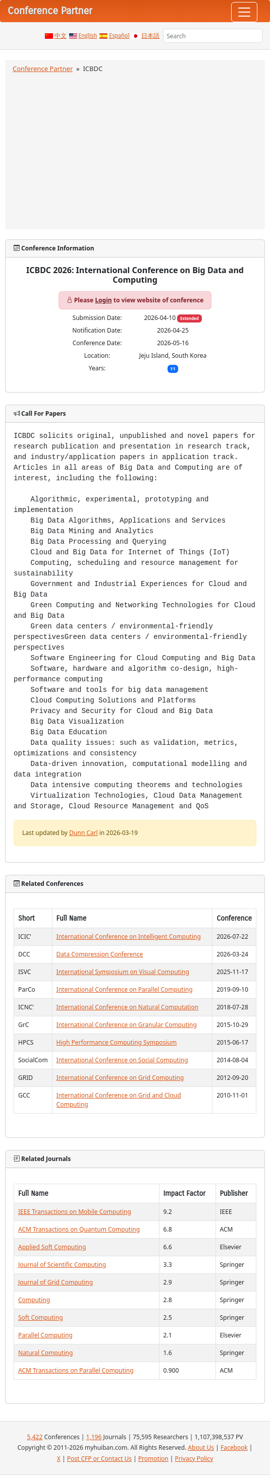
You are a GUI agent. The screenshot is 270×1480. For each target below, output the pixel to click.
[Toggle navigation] (244, 12)
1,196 (94, 1437)
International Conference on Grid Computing (120, 1077)
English (88, 35)
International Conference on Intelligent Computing (129, 936)
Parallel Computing (45, 1335)
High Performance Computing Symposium (117, 1042)
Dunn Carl (83, 832)
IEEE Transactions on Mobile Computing (74, 1211)
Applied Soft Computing (52, 1247)
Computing (34, 1300)
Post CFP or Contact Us (99, 1458)
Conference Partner (43, 68)
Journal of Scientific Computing (62, 1264)
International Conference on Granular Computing (127, 1024)
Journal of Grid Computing (55, 1282)
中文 (61, 35)
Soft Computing (40, 1317)
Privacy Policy (194, 1458)
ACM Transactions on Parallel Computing (76, 1370)
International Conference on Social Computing (122, 1060)
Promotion (153, 1458)
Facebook (234, 1447)
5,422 (35, 1437)
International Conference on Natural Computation (128, 1007)
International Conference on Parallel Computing (125, 989)
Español (119, 35)
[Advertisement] (135, 149)
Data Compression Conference (100, 954)
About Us (201, 1447)
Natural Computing (45, 1352)
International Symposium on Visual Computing (123, 972)
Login (103, 300)
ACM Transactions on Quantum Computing (79, 1229)
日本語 (150, 35)
